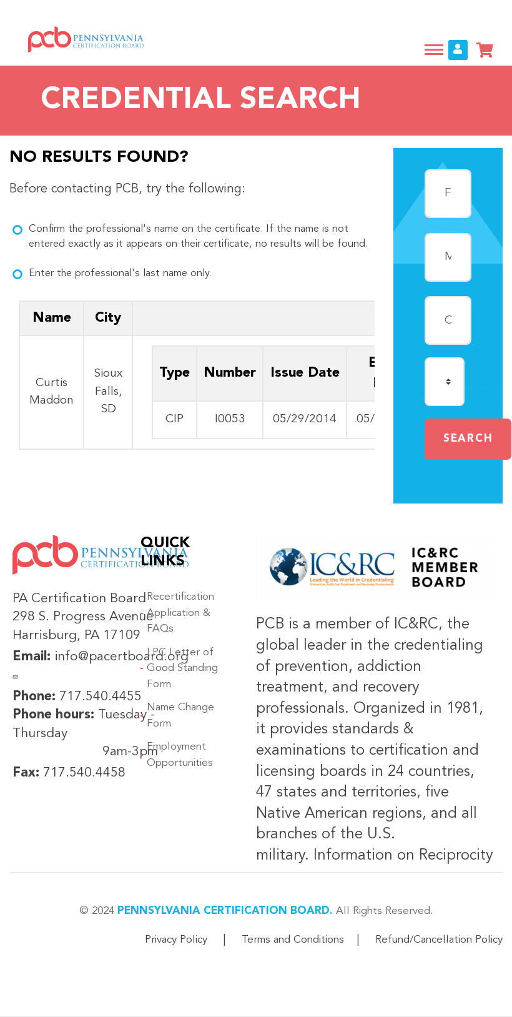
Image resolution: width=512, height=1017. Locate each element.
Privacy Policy (176, 940)
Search (468, 439)
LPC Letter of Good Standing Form (182, 668)
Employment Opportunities (180, 755)
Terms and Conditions (293, 940)
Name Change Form (180, 715)
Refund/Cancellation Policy (439, 940)
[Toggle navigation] (434, 49)
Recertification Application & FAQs (180, 613)
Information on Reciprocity (401, 855)
